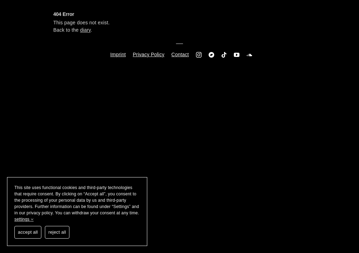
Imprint (118, 54)
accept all (28, 232)
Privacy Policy (148, 54)
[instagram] (199, 55)
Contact (180, 54)
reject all (57, 232)
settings (24, 219)
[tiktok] (224, 55)
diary (85, 31)
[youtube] (236, 55)
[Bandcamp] (211, 55)
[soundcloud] (249, 55)
